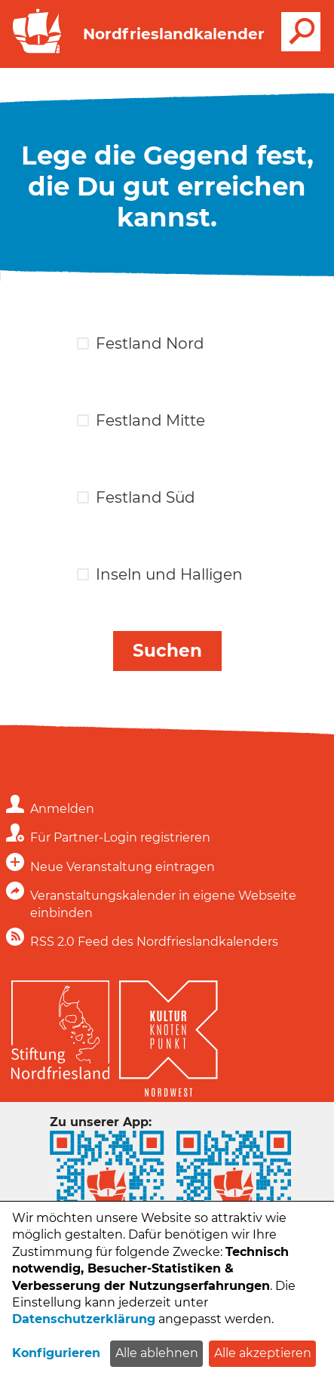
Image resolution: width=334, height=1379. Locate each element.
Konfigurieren (56, 1353)
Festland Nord (150, 343)
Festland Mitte (150, 420)
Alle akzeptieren (262, 1353)
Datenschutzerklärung (83, 1319)
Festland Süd (145, 497)
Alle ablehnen (156, 1353)
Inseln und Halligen (169, 574)
